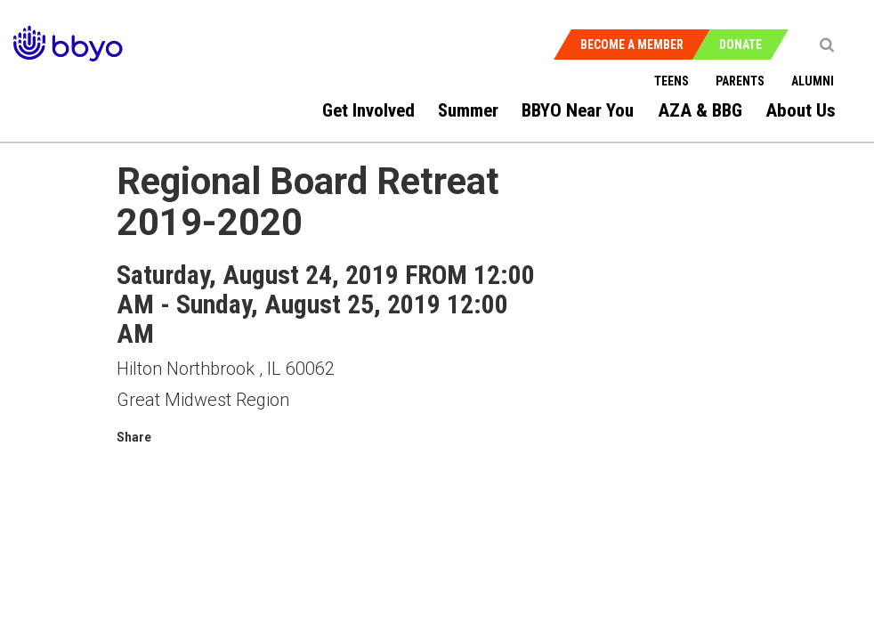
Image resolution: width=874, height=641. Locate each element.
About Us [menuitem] (800, 110)
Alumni (812, 81)
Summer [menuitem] (468, 110)
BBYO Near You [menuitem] (578, 110)
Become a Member (632, 44)
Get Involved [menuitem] (368, 110)
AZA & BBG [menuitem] (700, 110)
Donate (740, 44)
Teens (671, 81)
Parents (740, 81)
